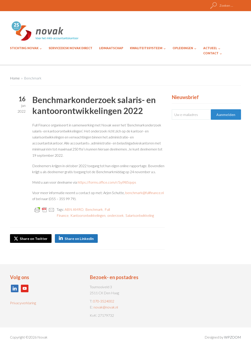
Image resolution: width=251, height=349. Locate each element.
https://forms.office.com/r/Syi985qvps (107, 182)
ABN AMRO (74, 209)
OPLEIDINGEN (183, 48)
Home (15, 78)
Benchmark (33, 78)
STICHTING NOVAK (24, 48)
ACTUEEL (210, 48)
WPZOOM (232, 337)
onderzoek (115, 215)
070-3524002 (103, 301)
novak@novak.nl (106, 307)
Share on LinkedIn (79, 238)
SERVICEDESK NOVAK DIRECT (70, 48)
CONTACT (211, 53)
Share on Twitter (31, 238)
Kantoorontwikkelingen (88, 215)
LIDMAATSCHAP (111, 48)
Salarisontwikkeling (140, 215)
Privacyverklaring (23, 303)
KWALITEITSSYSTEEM (146, 48)
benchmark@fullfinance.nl (144, 193)
